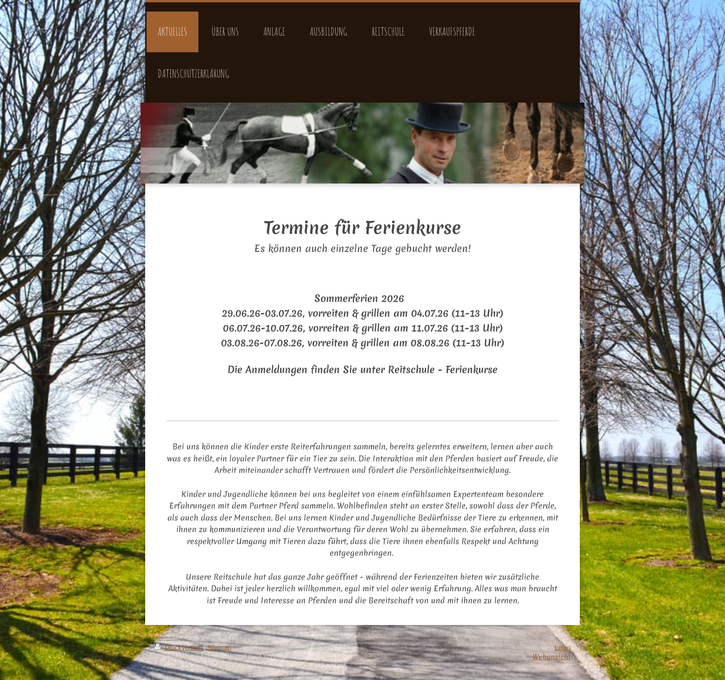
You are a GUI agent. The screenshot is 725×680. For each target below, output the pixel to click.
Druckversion (179, 647)
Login (563, 647)
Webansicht (552, 657)
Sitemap (219, 647)
